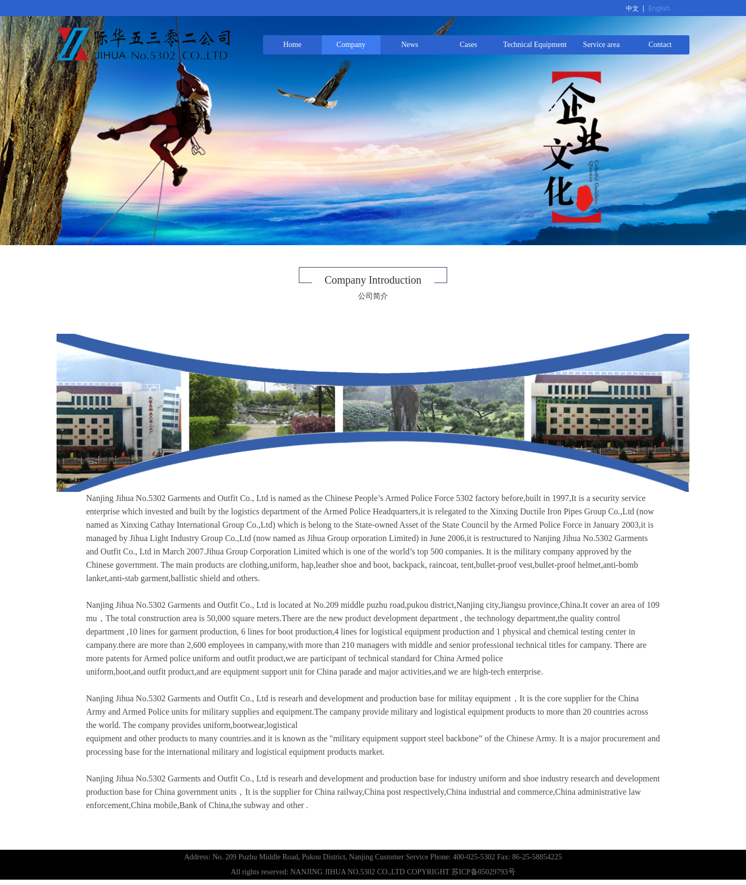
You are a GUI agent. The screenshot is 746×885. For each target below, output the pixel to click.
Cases (469, 45)
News (409, 45)
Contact (660, 45)
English (659, 8)
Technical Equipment (535, 45)
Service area (601, 45)
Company (351, 45)
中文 (632, 8)
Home (292, 45)
